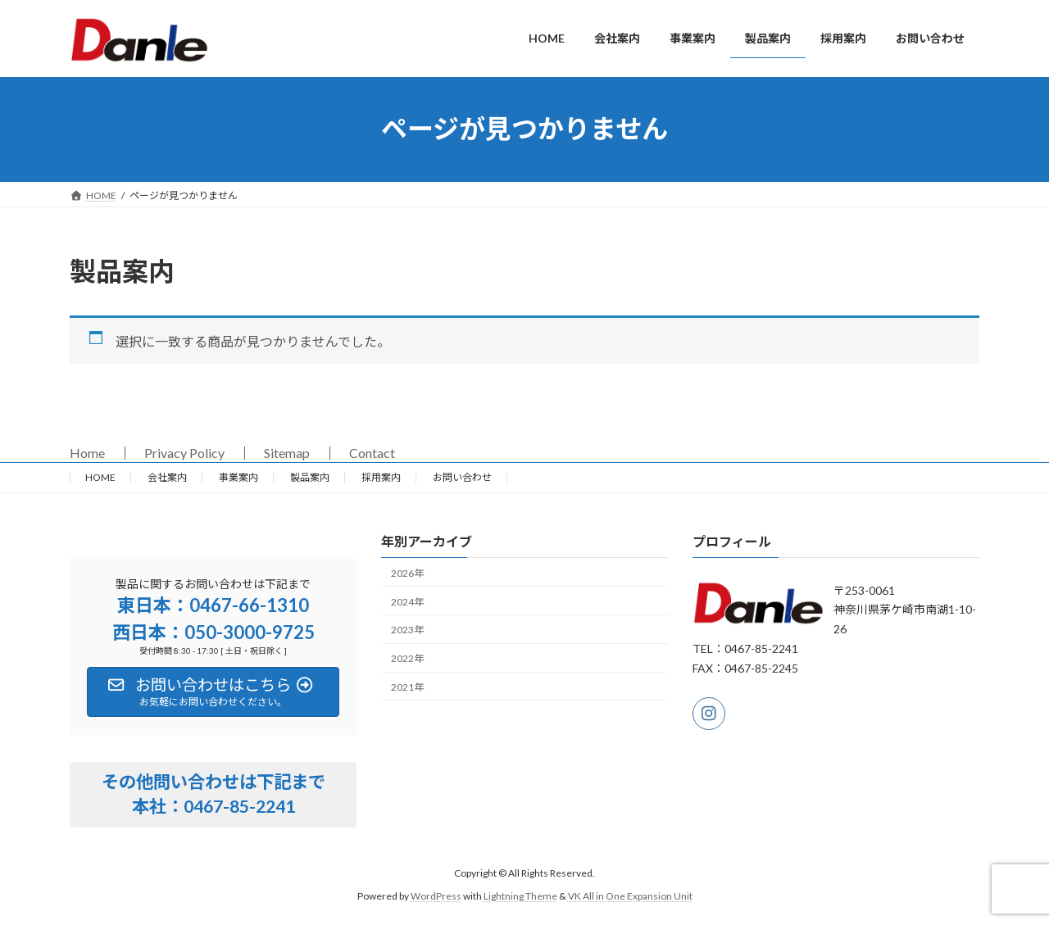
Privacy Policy (184, 452)
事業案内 (238, 477)
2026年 (407, 573)
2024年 (407, 602)
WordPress (436, 897)
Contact (372, 452)
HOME (100, 477)
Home (87, 452)
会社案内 (167, 477)
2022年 (407, 659)
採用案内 (381, 477)
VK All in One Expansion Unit (630, 897)
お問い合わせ (462, 477)
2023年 (407, 630)
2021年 (407, 687)
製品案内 (309, 477)
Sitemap (287, 452)
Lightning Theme (520, 897)
